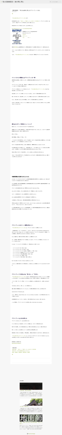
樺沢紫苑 (15, 47)
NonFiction (24, 352)
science (28, 352)
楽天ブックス (25, 36)
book (13, 352)
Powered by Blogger (31, 433)
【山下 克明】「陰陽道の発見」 (24, 406)
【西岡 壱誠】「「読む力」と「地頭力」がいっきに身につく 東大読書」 (24, 349)
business (16, 352)
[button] (12, 13)
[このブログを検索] (56, 2)
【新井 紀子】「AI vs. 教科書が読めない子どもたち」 (21, 350)
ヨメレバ (29, 37)
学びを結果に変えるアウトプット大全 (19, 18)
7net (23, 37)
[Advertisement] (31, 63)
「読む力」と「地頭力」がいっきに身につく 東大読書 (29, 21)
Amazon (24, 34)
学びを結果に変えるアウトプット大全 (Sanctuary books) (22, 28)
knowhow (20, 352)
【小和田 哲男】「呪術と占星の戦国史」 (26, 390)
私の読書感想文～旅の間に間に (13, 2)
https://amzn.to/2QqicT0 (16, 343)
